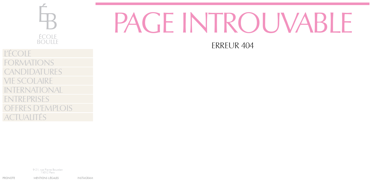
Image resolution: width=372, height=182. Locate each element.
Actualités (25, 117)
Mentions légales (46, 178)
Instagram (85, 178)
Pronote (9, 178)
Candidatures (33, 72)
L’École (17, 54)
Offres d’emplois (38, 108)
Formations (29, 63)
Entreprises (26, 99)
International (33, 90)
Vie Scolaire (28, 81)
